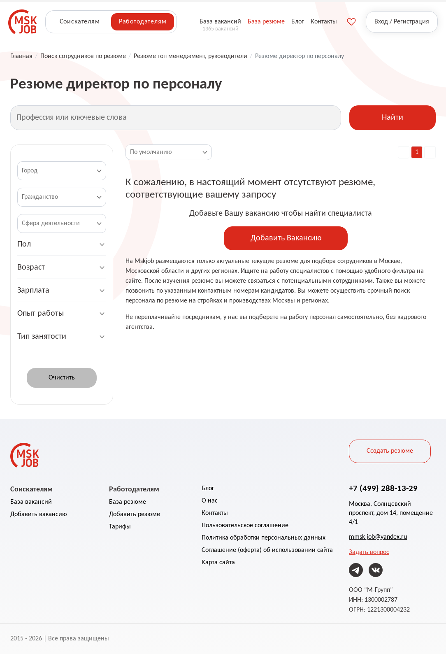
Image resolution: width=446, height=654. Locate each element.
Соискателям (80, 22)
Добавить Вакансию (286, 238)
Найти (392, 118)
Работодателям (143, 22)
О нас (210, 501)
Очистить (62, 378)
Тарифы (120, 527)
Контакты (215, 513)
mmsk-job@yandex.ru (378, 537)
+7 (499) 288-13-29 (383, 488)
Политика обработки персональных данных (263, 538)
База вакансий (31, 502)
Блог (208, 488)
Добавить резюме (134, 514)
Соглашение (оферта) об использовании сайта (267, 550)
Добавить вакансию (38, 514)
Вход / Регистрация (401, 22)
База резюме (127, 502)
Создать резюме (390, 451)
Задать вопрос (369, 552)
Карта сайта (218, 562)
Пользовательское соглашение (245, 525)
